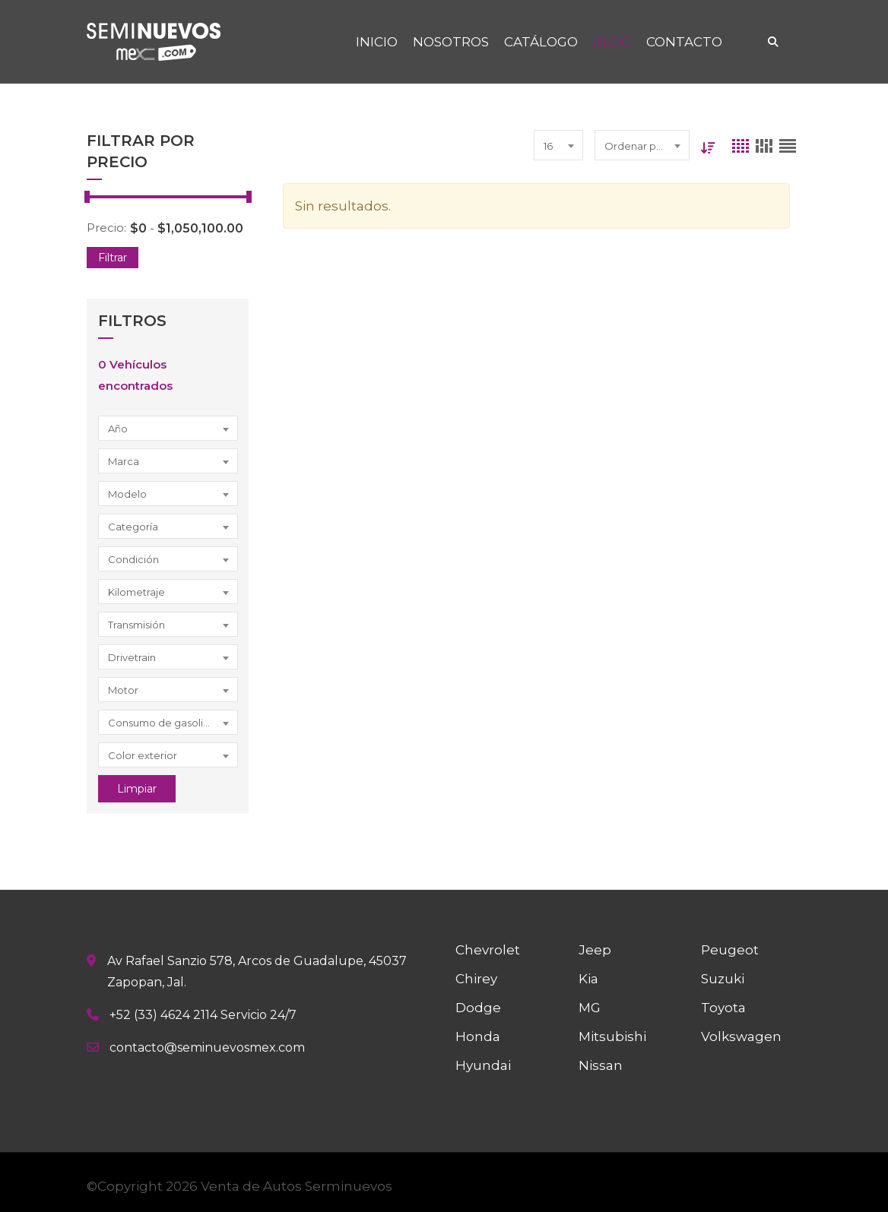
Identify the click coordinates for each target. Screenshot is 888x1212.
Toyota (723, 1007)
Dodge (478, 1007)
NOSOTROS (451, 41)
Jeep (595, 949)
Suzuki (722, 978)
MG (590, 1007)
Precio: (106, 227)
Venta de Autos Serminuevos (296, 1186)
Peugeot (730, 949)
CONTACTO (684, 41)
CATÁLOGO (541, 41)
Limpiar (137, 789)
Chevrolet (487, 949)
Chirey (476, 978)
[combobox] (168, 428)
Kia (588, 978)
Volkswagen (741, 1036)
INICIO (377, 41)
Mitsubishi (612, 1036)
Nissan (601, 1065)
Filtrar (112, 257)
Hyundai (483, 1065)
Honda (477, 1036)
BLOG (612, 41)
